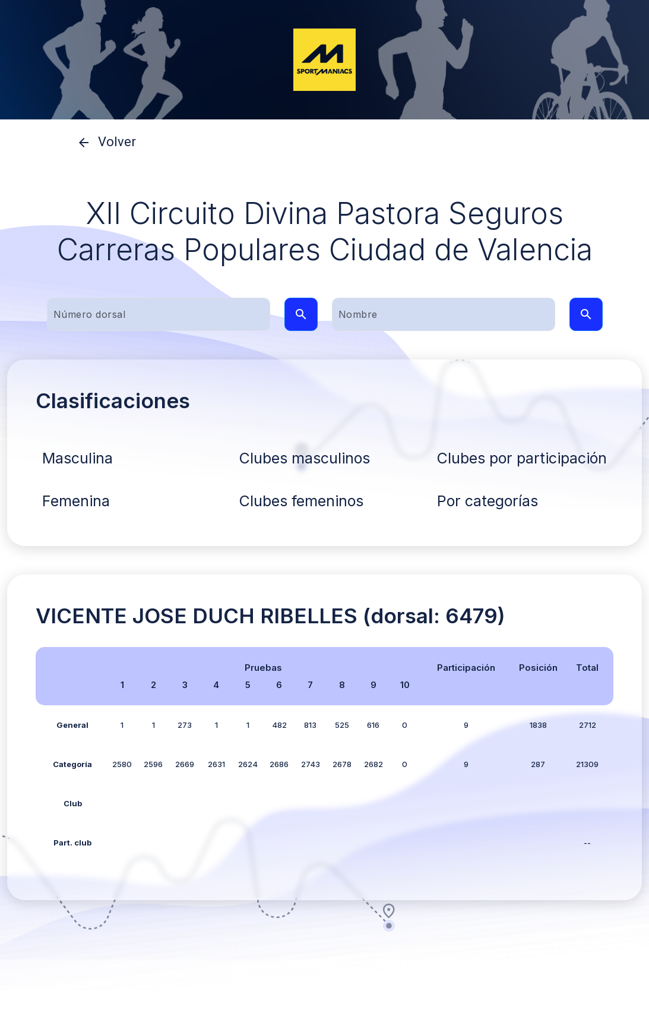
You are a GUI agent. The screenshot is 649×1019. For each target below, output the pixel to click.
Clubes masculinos (304, 458)
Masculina (77, 458)
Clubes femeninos (301, 501)
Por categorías (487, 501)
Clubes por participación (522, 458)
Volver (102, 142)
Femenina (76, 501)
